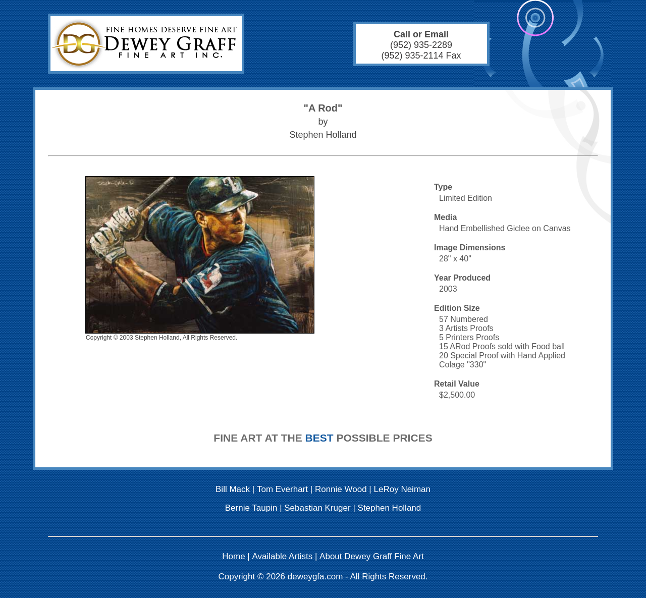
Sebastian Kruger (317, 508)
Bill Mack (233, 489)
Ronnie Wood (341, 489)
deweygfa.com (315, 576)
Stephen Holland (389, 508)
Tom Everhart (282, 489)
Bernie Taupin (251, 508)
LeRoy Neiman (402, 489)
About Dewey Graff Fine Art (371, 556)
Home (233, 556)
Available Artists (282, 556)
